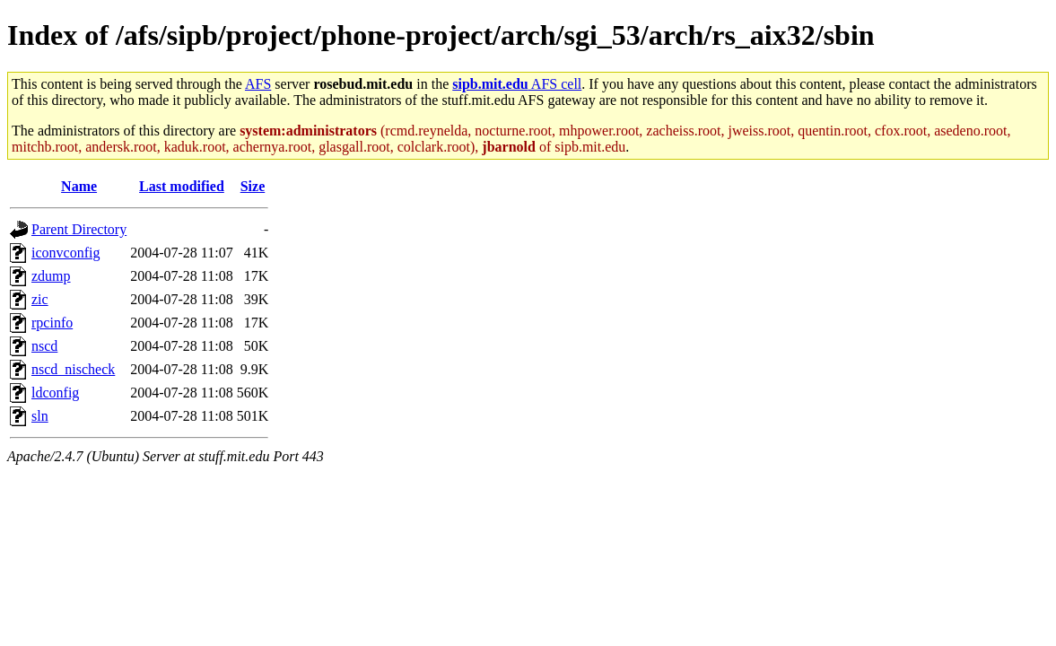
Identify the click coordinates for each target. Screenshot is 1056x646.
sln (39, 415)
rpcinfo (52, 322)
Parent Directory (79, 229)
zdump (51, 276)
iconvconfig (65, 252)
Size (253, 186)
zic (39, 299)
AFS (258, 84)
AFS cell (516, 84)
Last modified (181, 186)
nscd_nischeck (73, 369)
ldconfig (55, 392)
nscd (44, 346)
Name (79, 186)
